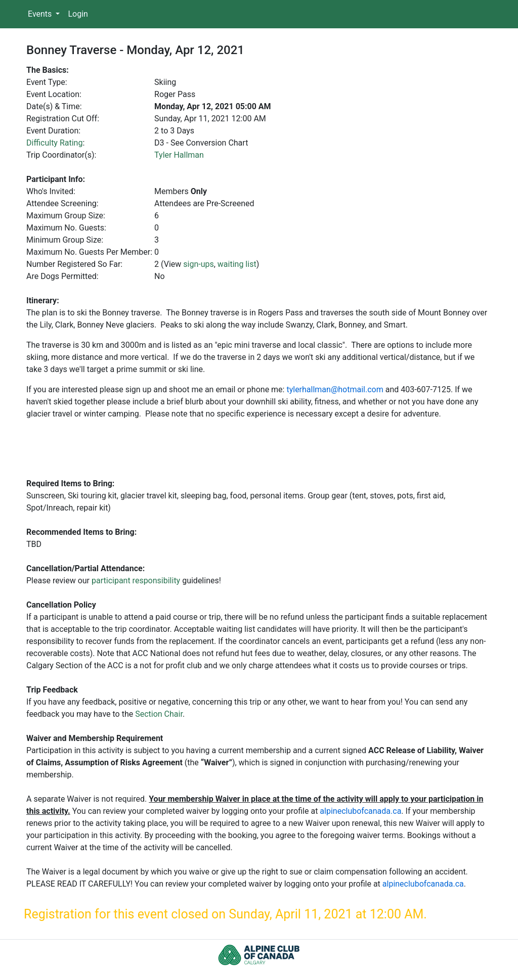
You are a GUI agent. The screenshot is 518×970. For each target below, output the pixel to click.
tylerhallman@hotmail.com (334, 389)
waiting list (237, 264)
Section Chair (159, 714)
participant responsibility (136, 580)
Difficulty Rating (54, 143)
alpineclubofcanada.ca (360, 811)
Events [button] (41, 14)
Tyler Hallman (179, 155)
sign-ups (198, 264)
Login (78, 14)
